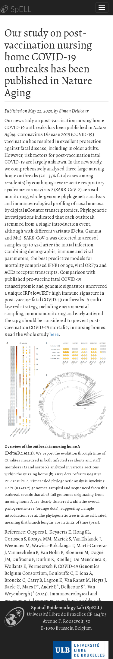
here (54, 334)
